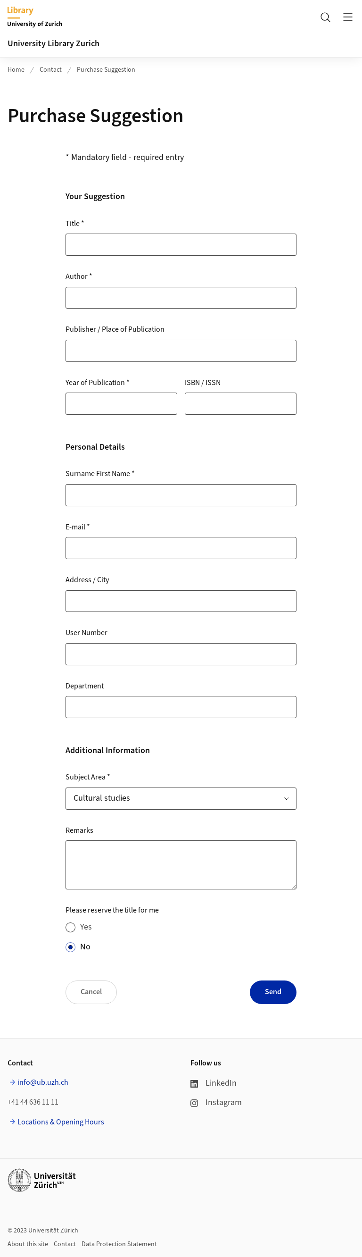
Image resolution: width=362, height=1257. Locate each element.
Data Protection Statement (119, 1244)
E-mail (78, 527)
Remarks (79, 830)
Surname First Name (100, 474)
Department (85, 686)
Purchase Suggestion (106, 70)
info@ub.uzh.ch (42, 1082)
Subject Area (88, 777)
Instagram (216, 1102)
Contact (51, 70)
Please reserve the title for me (112, 910)
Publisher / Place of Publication (115, 329)
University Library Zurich (53, 44)
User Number (86, 633)
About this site (28, 1244)
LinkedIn (213, 1083)
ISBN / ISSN (203, 382)
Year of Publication (98, 382)
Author (79, 276)
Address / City (87, 580)
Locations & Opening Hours (60, 1122)
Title (75, 223)
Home (16, 70)
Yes (86, 927)
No (85, 947)
